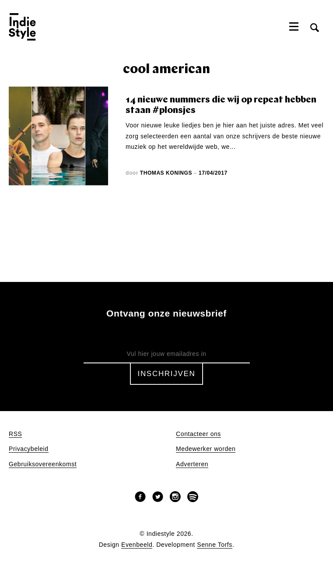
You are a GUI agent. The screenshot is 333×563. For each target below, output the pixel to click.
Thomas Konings (166, 173)
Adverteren (192, 464)
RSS (15, 434)
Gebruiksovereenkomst (43, 464)
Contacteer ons (198, 434)
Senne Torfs (214, 545)
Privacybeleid (29, 449)
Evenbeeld (136, 545)
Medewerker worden (205, 449)
